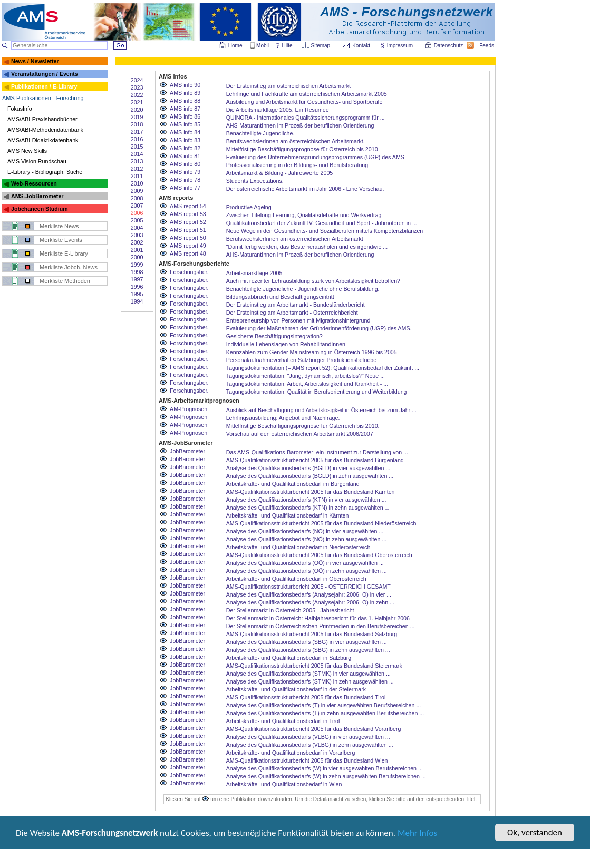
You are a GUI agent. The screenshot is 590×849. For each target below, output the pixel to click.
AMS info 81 (185, 156)
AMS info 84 (185, 132)
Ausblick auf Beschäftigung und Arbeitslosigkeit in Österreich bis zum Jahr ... (321, 410)
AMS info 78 (185, 180)
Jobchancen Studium (39, 209)
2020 (137, 109)
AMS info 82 (185, 148)
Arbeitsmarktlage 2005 (254, 273)
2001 (137, 250)
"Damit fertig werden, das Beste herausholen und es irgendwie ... (307, 246)
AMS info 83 (185, 140)
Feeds (487, 45)
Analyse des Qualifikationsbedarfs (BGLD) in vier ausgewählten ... (308, 468)
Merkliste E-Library (64, 253)
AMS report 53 (188, 214)
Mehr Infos (417, 834)
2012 (137, 168)
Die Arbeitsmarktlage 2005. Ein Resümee (277, 109)
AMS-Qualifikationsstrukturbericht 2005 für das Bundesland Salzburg (312, 634)
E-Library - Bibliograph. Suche (44, 172)
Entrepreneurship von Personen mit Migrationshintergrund (298, 320)
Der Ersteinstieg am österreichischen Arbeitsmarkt (288, 86)
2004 (137, 228)
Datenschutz (449, 45)
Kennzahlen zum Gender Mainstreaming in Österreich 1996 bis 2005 (311, 352)
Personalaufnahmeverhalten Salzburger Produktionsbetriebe (301, 360)
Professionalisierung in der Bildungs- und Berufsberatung (297, 165)
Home (235, 45)
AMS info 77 (185, 187)
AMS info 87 (185, 108)
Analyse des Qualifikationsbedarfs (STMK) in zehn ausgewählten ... (310, 681)
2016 (137, 139)
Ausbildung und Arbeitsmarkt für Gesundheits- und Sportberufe (304, 102)
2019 (137, 117)
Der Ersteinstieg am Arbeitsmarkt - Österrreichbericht (292, 312)
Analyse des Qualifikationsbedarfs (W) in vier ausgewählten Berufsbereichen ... (324, 768)
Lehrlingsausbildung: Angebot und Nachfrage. (283, 418)
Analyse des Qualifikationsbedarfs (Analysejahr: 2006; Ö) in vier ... (308, 594)
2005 (137, 220)
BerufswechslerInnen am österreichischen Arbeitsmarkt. (295, 141)
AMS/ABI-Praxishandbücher (42, 119)
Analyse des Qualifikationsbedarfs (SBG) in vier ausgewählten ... (306, 642)
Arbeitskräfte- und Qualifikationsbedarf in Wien (284, 784)
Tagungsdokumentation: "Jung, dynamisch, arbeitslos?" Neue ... (305, 376)
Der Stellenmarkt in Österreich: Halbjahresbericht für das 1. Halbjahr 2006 (318, 618)
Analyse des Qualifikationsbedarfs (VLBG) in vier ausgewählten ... (308, 737)
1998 (137, 272)
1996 (137, 287)
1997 (137, 279)
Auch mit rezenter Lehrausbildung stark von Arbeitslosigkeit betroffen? (313, 281)
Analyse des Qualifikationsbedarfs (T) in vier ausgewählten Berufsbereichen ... (323, 705)
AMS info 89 (185, 93)
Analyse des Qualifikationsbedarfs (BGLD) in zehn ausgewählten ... (310, 476)
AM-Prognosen (188, 409)
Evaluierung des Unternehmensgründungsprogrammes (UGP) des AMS (315, 157)
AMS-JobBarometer (37, 196)
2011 (137, 176)
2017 (137, 132)
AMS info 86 (185, 116)
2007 (137, 205)
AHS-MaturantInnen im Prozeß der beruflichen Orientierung (300, 125)
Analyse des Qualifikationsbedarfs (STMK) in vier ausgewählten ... (308, 673)
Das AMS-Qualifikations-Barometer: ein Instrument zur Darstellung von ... (317, 452)
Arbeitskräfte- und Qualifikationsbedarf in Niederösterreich (298, 547)
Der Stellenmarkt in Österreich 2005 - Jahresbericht (290, 610)
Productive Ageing (249, 207)
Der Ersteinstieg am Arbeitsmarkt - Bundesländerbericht (295, 304)
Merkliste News (59, 226)
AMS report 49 (188, 245)
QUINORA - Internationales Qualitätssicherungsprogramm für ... (305, 117)
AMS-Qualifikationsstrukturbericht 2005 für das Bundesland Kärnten (310, 492)
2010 (137, 183)
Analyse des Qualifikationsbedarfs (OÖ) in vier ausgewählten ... (305, 563)
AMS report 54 (188, 206)
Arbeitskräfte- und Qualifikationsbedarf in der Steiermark (296, 689)
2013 (137, 161)
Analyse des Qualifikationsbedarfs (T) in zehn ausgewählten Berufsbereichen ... (325, 713)
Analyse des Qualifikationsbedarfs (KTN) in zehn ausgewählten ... (308, 507)
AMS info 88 (185, 100)
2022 (137, 95)
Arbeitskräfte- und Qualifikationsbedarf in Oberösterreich (296, 578)
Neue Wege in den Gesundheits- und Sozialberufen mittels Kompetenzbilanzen (324, 231)
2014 (137, 154)
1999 (137, 264)
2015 (137, 146)
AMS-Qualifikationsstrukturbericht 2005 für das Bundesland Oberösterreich (319, 555)
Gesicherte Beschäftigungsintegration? (274, 336)
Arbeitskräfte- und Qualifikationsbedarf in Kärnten (287, 515)
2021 (137, 102)
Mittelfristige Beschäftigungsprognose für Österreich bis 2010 (302, 149)
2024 (137, 80)
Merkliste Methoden (65, 281)
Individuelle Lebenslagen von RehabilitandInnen (285, 344)
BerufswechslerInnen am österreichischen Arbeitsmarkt (294, 239)
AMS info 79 (185, 172)
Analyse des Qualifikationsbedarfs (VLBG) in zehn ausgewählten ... (309, 744)
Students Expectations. (255, 181)
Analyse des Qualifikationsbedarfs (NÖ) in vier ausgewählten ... (305, 531)
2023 (137, 87)
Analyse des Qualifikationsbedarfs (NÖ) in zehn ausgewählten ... (306, 539)
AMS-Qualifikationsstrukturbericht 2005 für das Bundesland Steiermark (314, 665)
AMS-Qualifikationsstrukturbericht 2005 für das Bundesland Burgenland (315, 460)
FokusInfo (19, 108)
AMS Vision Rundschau (36, 161)
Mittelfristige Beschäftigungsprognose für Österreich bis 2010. (303, 426)
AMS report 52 (188, 222)
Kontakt (361, 45)
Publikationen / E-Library (44, 86)
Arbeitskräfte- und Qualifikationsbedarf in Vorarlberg (290, 752)
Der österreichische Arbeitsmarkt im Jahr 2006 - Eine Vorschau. (305, 189)
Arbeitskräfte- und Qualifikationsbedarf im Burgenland (293, 484)
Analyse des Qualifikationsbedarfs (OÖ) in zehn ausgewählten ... (306, 571)
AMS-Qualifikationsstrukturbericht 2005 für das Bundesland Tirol (306, 697)
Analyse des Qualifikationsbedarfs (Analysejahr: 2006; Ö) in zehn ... (310, 602)
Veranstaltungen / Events (44, 74)
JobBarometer (187, 451)
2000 (137, 257)
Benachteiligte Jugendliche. (260, 133)
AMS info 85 (185, 124)
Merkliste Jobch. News (69, 267)
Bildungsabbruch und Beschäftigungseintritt (280, 297)
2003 (137, 235)
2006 (137, 213)
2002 (137, 242)
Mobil (262, 45)
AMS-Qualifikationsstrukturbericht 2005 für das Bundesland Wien (307, 760)
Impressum (400, 45)
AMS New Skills (27, 151)
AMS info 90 (185, 85)
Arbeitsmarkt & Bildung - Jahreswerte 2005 (279, 173)
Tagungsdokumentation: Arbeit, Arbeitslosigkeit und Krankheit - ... (307, 383)
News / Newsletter (35, 61)
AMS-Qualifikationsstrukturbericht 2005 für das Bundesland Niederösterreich (321, 523)
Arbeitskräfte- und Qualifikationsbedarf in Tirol (283, 721)
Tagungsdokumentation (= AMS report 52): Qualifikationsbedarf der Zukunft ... (322, 368)
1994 (137, 301)
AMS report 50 (188, 238)
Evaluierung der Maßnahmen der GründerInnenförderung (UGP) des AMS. (319, 328)
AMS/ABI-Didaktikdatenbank (42, 140)
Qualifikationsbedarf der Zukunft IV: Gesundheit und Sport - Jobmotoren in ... (321, 223)
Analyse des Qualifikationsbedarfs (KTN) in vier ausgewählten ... (306, 499)
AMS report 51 (188, 230)
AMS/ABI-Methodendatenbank (45, 129)
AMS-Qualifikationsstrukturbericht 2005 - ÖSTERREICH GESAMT (308, 586)
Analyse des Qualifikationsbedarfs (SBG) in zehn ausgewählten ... (308, 650)
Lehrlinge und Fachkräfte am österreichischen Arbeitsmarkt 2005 (306, 94)
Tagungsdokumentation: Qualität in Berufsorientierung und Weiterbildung (316, 391)
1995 (137, 294)
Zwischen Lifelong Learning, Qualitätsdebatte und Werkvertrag (304, 215)
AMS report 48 (188, 253)
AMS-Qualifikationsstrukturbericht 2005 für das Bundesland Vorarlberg (313, 729)
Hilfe (287, 45)
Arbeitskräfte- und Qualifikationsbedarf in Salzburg (289, 658)
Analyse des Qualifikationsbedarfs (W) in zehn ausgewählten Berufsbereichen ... (326, 776)
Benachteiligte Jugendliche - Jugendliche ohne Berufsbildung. (303, 289)
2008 (137, 198)
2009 (137, 191)
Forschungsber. (189, 272)
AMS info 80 (185, 164)
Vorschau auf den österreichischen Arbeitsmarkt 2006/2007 (299, 434)
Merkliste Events (61, 240)
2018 (137, 124)
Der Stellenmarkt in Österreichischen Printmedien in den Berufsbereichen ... (320, 626)
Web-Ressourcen (34, 183)
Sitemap (321, 45)
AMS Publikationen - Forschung (43, 98)
